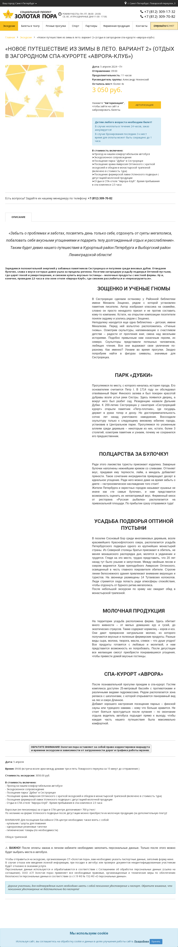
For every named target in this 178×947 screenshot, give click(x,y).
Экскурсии (26, 37)
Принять (156, 941)
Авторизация (144, 105)
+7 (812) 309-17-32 (159, 11)
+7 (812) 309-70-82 (159, 16)
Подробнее (141, 941)
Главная (10, 37)
